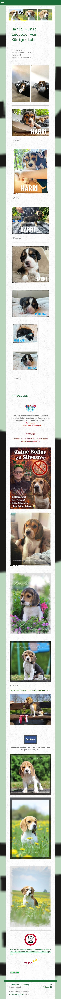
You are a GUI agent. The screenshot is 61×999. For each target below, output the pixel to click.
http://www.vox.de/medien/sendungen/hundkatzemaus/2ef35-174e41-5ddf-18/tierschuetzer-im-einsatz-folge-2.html (30, 951)
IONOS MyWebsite (16, 994)
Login (49, 985)
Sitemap (26, 985)
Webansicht (47, 987)
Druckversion (15, 985)
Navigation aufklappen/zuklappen (30, 2)
